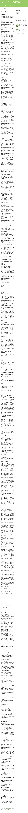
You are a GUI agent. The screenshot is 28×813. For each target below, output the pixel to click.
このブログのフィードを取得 (20, 29)
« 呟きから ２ (5, 8)
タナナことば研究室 (10, 2)
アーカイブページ (23, 25)
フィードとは (18, 30)
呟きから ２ (24, 20)
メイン (9, 8)
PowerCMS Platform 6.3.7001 (20, 33)
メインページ (18, 25)
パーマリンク (8, 809)
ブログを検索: (18, 10)
